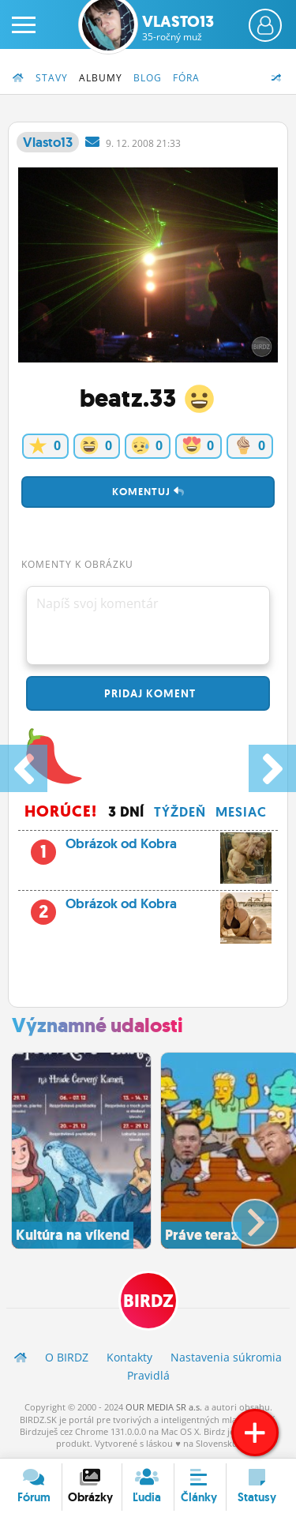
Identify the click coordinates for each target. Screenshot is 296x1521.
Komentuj (148, 491)
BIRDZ (148, 1301)
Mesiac (241, 812)
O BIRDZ (66, 1357)
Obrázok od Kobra (164, 848)
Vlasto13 (178, 27)
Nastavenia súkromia (226, 1357)
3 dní (126, 812)
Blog (147, 77)
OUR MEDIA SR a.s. (164, 1407)
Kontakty (129, 1357)
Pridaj (148, 693)
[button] (242, 1216)
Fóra (186, 77)
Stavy (52, 77)
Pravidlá (148, 1375)
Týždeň (180, 812)
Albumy (100, 77)
